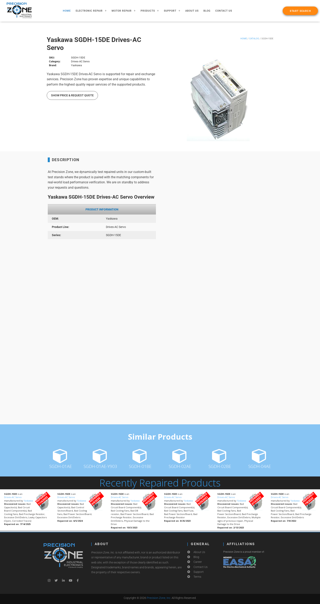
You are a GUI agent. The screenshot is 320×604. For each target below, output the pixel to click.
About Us (192, 10)
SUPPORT (172, 10)
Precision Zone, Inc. (159, 598)
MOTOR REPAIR (124, 10)
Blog (206, 10)
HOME (67, 10)
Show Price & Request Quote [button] (72, 95)
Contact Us (223, 10)
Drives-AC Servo (13, 497)
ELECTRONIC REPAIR (91, 10)
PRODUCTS (150, 10)
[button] (300, 11)
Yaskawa (28, 500)
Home (243, 38)
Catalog (254, 38)
